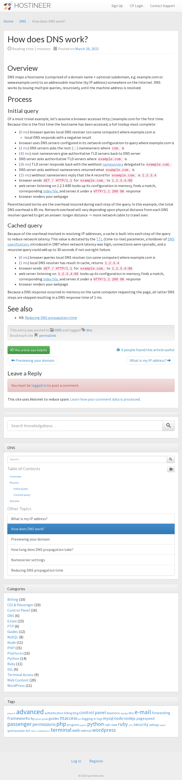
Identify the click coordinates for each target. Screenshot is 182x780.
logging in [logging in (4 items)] (89, 718)
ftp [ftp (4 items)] (33, 718)
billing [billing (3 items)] (68, 713)
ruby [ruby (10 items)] (123, 724)
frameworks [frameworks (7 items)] (18, 718)
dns (89, 330)
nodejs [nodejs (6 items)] (130, 718)
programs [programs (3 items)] (73, 725)
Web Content (18, 680)
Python (13, 658)
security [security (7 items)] (141, 724)
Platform (15, 653)
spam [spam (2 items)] (162, 725)
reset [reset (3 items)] (114, 725)
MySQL (12, 637)
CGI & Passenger (20, 604)
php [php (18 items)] (61, 724)
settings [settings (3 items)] (154, 725)
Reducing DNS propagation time (51, 317)
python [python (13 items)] (95, 723)
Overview (15, 476)
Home (8, 21)
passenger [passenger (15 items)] (19, 724)
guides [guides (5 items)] (54, 718)
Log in (76, 761)
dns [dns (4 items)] (131, 713)
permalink (47, 335)
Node (11, 642)
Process (14, 482)
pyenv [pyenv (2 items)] (83, 725)
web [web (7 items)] (76, 730)
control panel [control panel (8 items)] (92, 712)
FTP (10, 626)
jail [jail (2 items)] (79, 718)
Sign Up (117, 6)
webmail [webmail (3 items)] (86, 731)
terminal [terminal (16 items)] (61, 729)
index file (50, 191)
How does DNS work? (28, 528)
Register (96, 761)
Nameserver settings (28, 559)
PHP (11, 647)
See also (14, 501)
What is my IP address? (150, 360)
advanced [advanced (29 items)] (30, 711)
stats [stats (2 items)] (33, 730)
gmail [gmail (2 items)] (38, 718)
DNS (22, 21)
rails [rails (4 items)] (108, 724)
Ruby (11, 663)
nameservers (113, 164)
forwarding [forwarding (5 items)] (161, 712)
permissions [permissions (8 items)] (44, 724)
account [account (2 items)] (11, 713)
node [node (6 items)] (118, 718)
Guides (12, 631)
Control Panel (18, 610)
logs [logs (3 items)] (99, 719)
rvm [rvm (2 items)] (130, 725)
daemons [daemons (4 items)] (113, 713)
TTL (99, 239)
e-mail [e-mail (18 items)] (143, 712)
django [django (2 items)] (124, 713)
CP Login (136, 6)
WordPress (16, 685)
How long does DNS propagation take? (42, 549)
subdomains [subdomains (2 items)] (43, 730)
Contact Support (162, 6)
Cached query (20, 495)
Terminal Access (20, 674)
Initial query (19, 488)
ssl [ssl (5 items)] (27, 730)
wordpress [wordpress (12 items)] (104, 730)
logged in (38, 385)
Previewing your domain (32, 360)
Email (12, 621)
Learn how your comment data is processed (105, 399)
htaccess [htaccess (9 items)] (68, 718)
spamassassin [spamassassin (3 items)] (16, 731)
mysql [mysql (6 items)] (108, 718)
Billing (12, 599)
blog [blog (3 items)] (76, 713)
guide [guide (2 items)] (45, 718)
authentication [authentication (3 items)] (54, 713)
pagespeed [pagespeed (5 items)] (145, 718)
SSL (10, 669)
